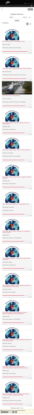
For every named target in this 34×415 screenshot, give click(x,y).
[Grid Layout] (27, 23)
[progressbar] (15, 51)
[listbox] (17, 20)
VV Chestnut (17, 93)
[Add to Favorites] (30, 51)
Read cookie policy (4, 412)
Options (30, 9)
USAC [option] (17, 21)
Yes (13, 412)
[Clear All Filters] (29, 17)
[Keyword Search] (16, 17)
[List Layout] (30, 23)
